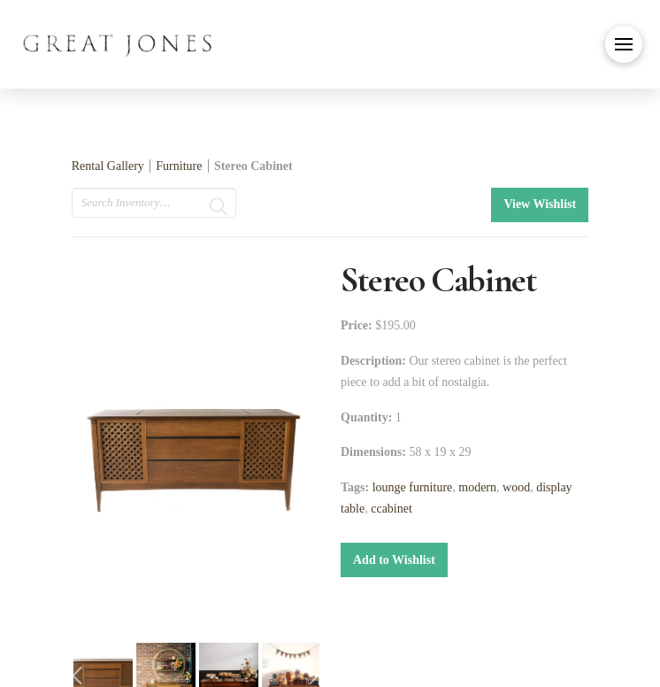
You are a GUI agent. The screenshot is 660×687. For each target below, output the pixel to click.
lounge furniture (412, 487)
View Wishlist (539, 204)
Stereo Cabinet (253, 166)
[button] (623, 44)
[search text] (154, 203)
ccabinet (391, 508)
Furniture (180, 166)
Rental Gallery (108, 166)
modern (477, 487)
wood (516, 487)
